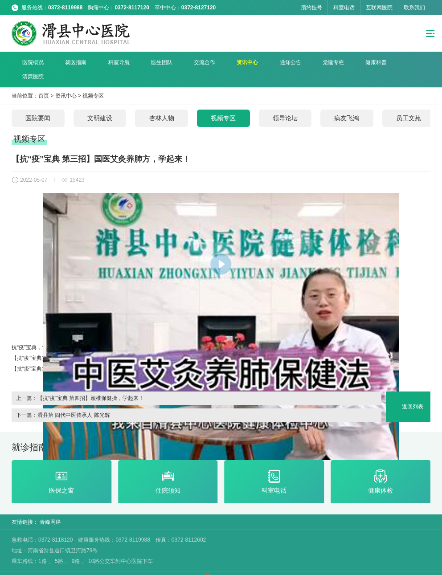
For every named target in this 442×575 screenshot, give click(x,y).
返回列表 (412, 392)
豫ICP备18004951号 (178, 567)
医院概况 (30, 62)
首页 (43, 82)
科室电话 (344, 7)
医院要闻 (38, 104)
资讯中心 (218, 62)
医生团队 (143, 62)
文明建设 (100, 104)
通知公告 (256, 62)
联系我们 (414, 7)
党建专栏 (294, 62)
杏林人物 (163, 104)
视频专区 (93, 82)
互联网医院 (379, 7)
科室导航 (105, 62)
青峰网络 (50, 509)
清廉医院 (370, 62)
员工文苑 (412, 104)
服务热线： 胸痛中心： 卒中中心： (118, 7)
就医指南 (68, 62)
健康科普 (332, 62)
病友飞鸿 (350, 104)
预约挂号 (311, 7)
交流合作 (181, 62)
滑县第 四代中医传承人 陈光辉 (73, 401)
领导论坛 (287, 104)
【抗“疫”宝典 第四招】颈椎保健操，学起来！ (90, 384)
